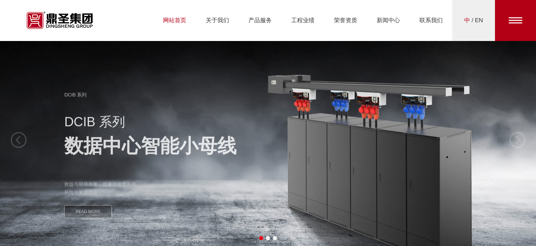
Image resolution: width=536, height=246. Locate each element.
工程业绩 (302, 20)
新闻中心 (388, 20)
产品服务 (260, 20)
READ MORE (88, 215)
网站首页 (174, 20)
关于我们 (217, 20)
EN (479, 20)
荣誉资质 (345, 20)
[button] (261, 238)
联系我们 (431, 20)
